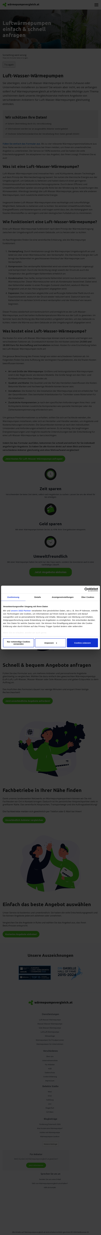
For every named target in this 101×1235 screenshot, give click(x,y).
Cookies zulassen (82, 643)
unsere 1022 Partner (21, 611)
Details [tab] (37, 597)
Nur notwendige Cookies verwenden (18, 643)
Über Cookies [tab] (87, 597)
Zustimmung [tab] (13, 597)
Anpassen (50, 643)
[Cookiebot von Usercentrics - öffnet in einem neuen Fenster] (86, 590)
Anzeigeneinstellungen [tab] (63, 597)
